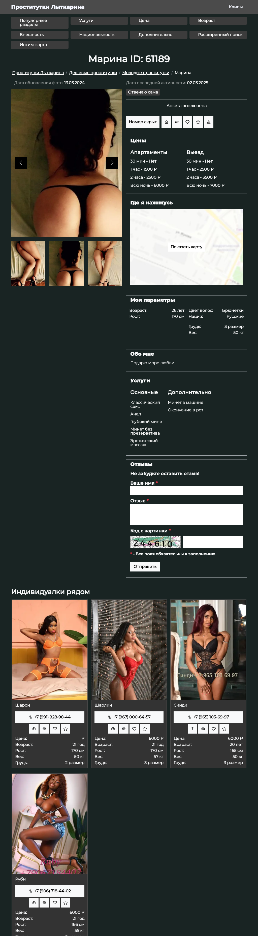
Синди (180, 705)
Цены (138, 140)
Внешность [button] (32, 34)
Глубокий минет (147, 421)
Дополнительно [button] (155, 34)
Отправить (145, 566)
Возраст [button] (206, 20)
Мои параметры (152, 300)
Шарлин (103, 705)
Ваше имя (143, 483)
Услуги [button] (86, 20)
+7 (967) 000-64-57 (129, 717)
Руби (20, 879)
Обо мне (142, 353)
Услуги (140, 380)
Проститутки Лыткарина (47, 7)
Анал (135, 414)
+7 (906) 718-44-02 (50, 891)
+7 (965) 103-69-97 (208, 717)
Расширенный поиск (220, 34)
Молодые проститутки (145, 72)
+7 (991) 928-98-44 (50, 717)
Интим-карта (33, 44)
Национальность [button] (96, 34)
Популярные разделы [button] (33, 22)
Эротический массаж (144, 442)
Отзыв (139, 501)
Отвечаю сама (143, 92)
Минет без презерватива (145, 431)
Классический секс (145, 404)
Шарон (22, 705)
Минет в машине (185, 402)
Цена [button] (144, 20)
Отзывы (141, 464)
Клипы (236, 7)
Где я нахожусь (151, 202)
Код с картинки (150, 531)
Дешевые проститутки (93, 72)
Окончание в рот (185, 410)
